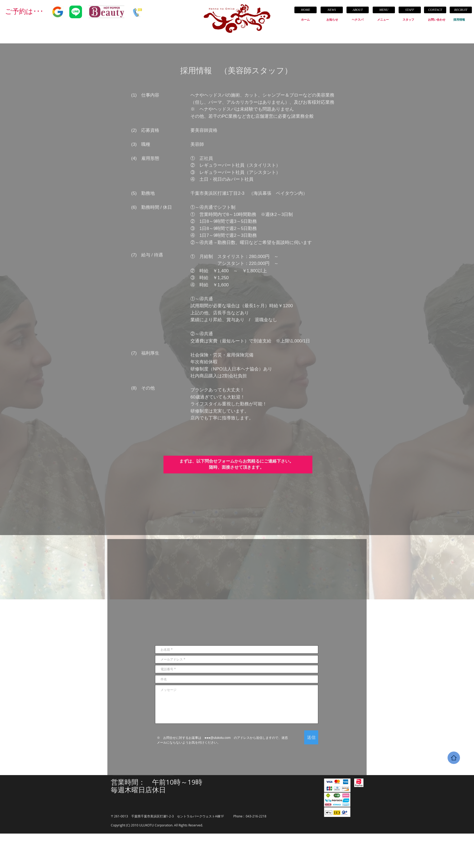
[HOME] (305, 10)
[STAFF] (410, 10)
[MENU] (384, 10)
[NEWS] (332, 10)
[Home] (454, 758)
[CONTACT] (435, 10)
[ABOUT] (358, 10)
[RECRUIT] (461, 10)
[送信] (311, 737)
